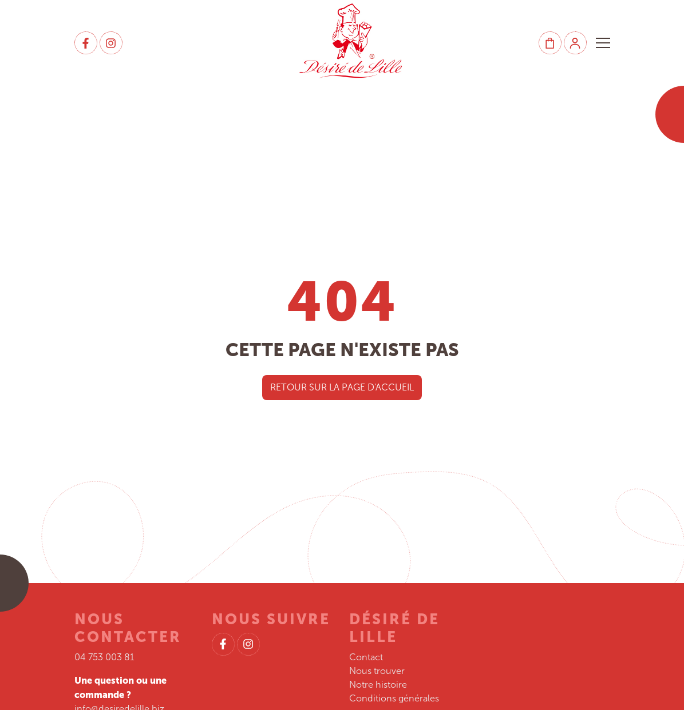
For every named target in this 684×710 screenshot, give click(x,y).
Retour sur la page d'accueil (342, 387)
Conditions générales (394, 698)
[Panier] (550, 42)
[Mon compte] (575, 42)
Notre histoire (378, 684)
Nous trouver (377, 671)
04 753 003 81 (104, 657)
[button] (603, 43)
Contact (366, 657)
